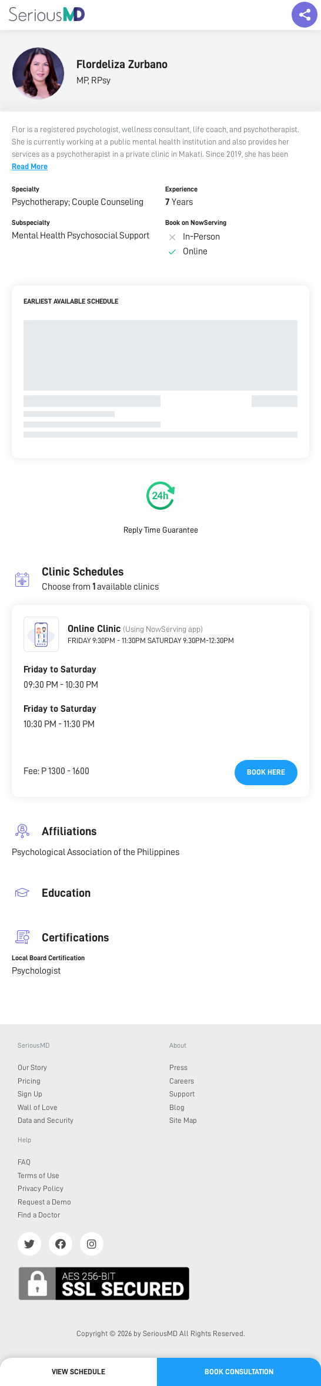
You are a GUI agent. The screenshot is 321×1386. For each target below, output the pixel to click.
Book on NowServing (195, 222)
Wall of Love (38, 1107)
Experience (181, 189)
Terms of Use (38, 1175)
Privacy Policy (40, 1188)
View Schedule (78, 1371)
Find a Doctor (39, 1215)
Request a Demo (44, 1202)
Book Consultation (239, 1371)
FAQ (24, 1162)
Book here (266, 772)
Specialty (25, 189)
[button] (41, 634)
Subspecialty (31, 222)
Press (178, 1067)
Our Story (32, 1067)
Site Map (183, 1120)
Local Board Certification (48, 957)
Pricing (29, 1081)
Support (182, 1094)
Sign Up (30, 1094)
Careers (181, 1081)
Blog (177, 1107)
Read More (30, 166)
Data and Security (45, 1120)
